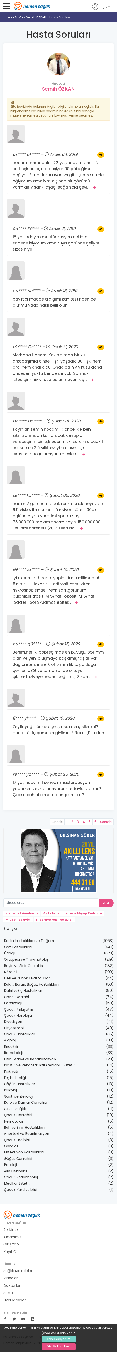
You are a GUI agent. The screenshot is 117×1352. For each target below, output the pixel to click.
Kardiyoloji (13, 1003)
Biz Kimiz (10, 1229)
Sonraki (106, 822)
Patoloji (10, 1164)
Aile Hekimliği (15, 1171)
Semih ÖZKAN (36, 17)
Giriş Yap (11, 1244)
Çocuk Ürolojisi (17, 1140)
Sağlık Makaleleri (18, 1270)
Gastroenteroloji (18, 1096)
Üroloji (9, 953)
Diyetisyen (13, 1021)
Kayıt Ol (10, 1251)
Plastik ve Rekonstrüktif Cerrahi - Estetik (39, 1065)
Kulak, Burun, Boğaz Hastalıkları (31, 984)
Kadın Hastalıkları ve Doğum (29, 940)
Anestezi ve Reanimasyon (26, 1133)
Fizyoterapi (14, 1028)
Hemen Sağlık (32, 6)
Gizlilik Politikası (58, 1346)
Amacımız (12, 1237)
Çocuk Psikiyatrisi (19, 1009)
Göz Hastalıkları (18, 947)
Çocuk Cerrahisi (18, 1115)
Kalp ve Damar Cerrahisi (25, 1102)
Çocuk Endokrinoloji (21, 1177)
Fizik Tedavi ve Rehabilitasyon (30, 1059)
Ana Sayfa (15, 17)
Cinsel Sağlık (15, 1108)
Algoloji (10, 1040)
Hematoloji (13, 1121)
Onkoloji (11, 1146)
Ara (106, 902)
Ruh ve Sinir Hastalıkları (24, 1127)
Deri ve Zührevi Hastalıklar (27, 978)
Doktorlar (12, 1285)
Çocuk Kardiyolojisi (20, 1189)
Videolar (10, 1278)
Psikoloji (10, 1090)
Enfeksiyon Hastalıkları (24, 1152)
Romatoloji (13, 1052)
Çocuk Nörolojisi (18, 1015)
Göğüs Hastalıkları (20, 1083)
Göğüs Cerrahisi (18, 1158)
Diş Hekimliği (15, 1077)
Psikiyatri (11, 1071)
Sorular (9, 1292)
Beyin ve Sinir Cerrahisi (23, 965)
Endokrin (11, 1046)
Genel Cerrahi (16, 996)
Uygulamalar (14, 1300)
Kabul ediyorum (58, 1339)
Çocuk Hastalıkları (20, 1034)
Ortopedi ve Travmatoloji (26, 959)
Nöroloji (10, 971)
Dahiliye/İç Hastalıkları (23, 990)
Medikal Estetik (17, 1183)
